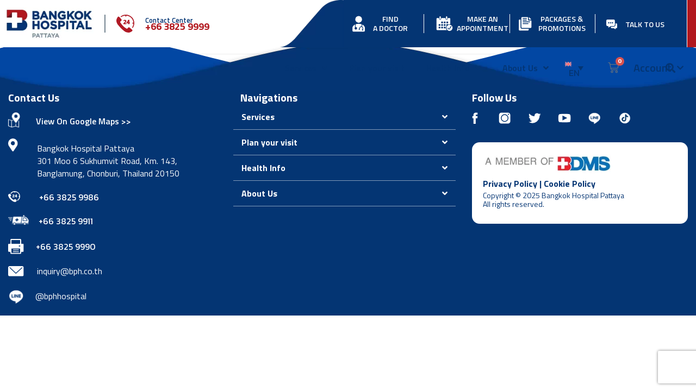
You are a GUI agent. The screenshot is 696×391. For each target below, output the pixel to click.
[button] (344, 117)
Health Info (453, 68)
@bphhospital (60, 295)
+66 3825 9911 (66, 221)
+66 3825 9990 (66, 246)
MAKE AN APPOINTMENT (482, 23)
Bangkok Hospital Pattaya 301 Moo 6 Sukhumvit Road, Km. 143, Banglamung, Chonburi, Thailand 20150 (108, 161)
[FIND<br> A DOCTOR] (358, 23)
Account (658, 68)
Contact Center (169, 20)
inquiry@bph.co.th (69, 271)
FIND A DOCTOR (390, 23)
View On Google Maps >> (83, 121)
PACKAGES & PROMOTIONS (562, 23)
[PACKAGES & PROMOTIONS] (525, 23)
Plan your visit (377, 67)
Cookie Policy (569, 183)
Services (306, 68)
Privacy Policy (510, 183)
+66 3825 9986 (69, 197)
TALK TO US (644, 24)
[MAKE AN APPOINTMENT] (444, 23)
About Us (525, 68)
